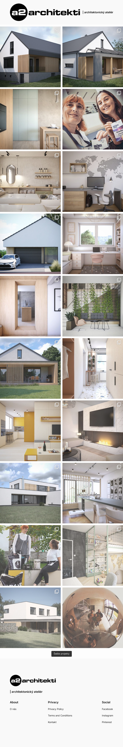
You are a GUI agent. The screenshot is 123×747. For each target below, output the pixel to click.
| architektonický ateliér (98, 12)
